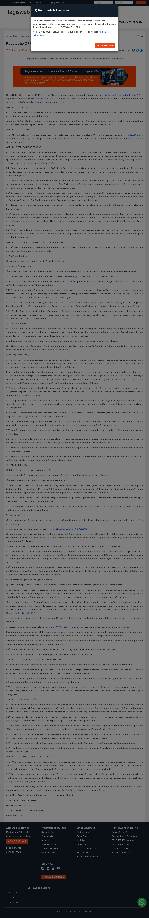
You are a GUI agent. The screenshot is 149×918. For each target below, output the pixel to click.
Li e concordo (105, 45)
